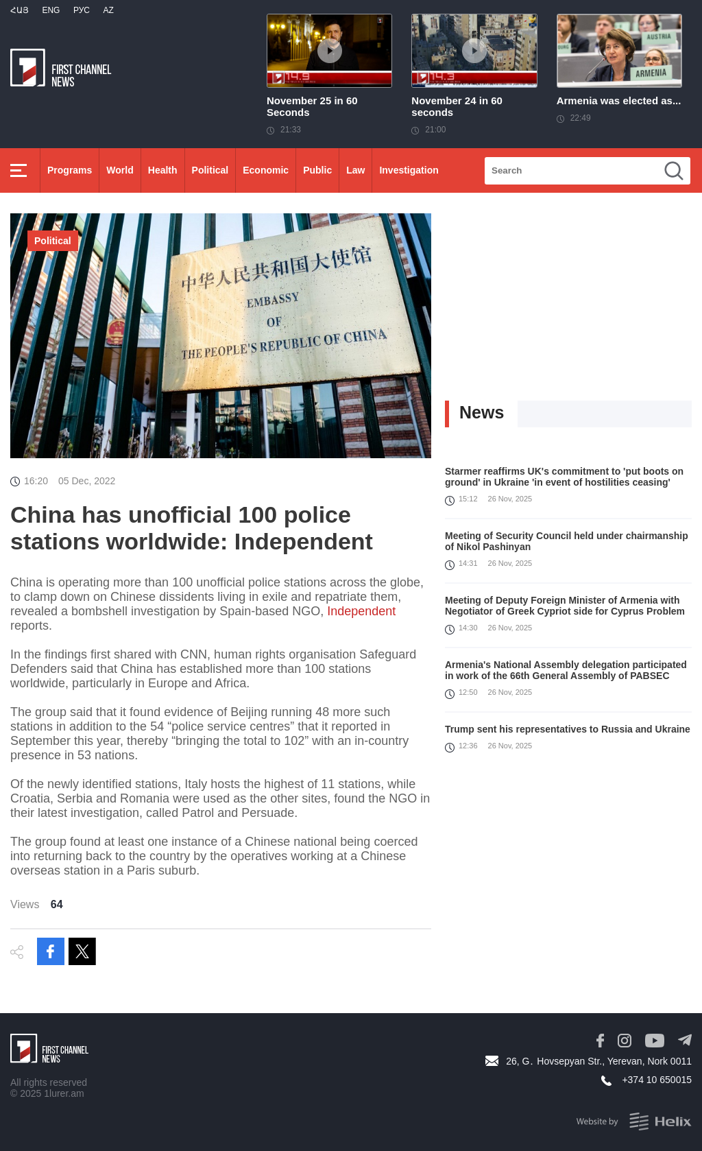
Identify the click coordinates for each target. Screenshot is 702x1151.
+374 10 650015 (657, 1079)
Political (210, 170)
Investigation (408, 170)
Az (108, 10)
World (119, 170)
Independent (361, 611)
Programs (69, 170)
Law (355, 170)
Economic (266, 170)
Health (163, 170)
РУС (81, 10)
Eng (51, 10)
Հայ (19, 10)
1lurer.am (64, 1093)
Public (317, 170)
